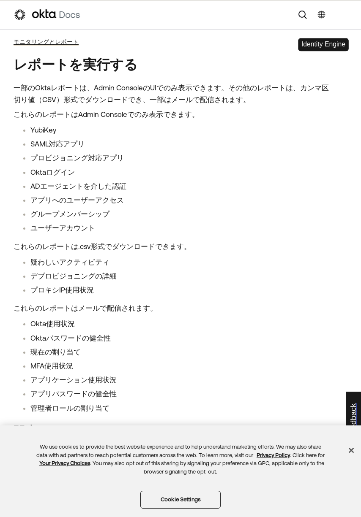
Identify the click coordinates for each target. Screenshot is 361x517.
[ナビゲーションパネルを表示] (343, 15)
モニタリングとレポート (46, 41)
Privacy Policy (273, 455)
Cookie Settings (180, 499)
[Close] (351, 450)
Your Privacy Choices (64, 463)
